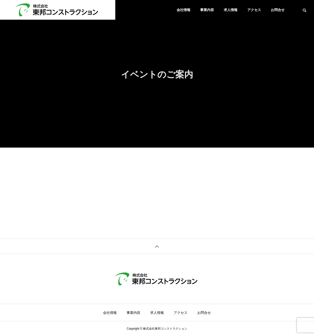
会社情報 (183, 10)
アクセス (254, 10)
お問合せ (278, 10)
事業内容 (207, 10)
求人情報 (230, 10)
